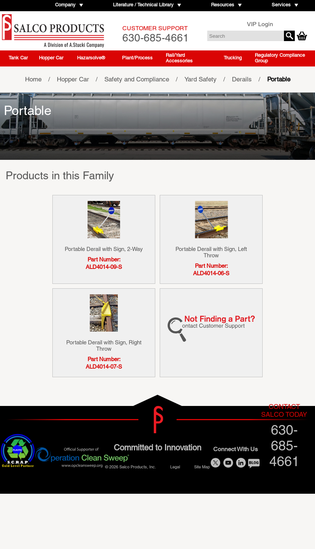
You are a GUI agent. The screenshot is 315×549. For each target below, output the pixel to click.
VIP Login (260, 24)
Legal (175, 466)
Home (33, 79)
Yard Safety (200, 79)
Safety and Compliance (136, 79)
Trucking (233, 58)
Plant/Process (137, 58)
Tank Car (18, 58)
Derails (242, 79)
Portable (278, 79)
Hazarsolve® (91, 58)
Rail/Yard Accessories (179, 57)
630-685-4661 (155, 34)
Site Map (202, 466)
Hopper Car (51, 58)
